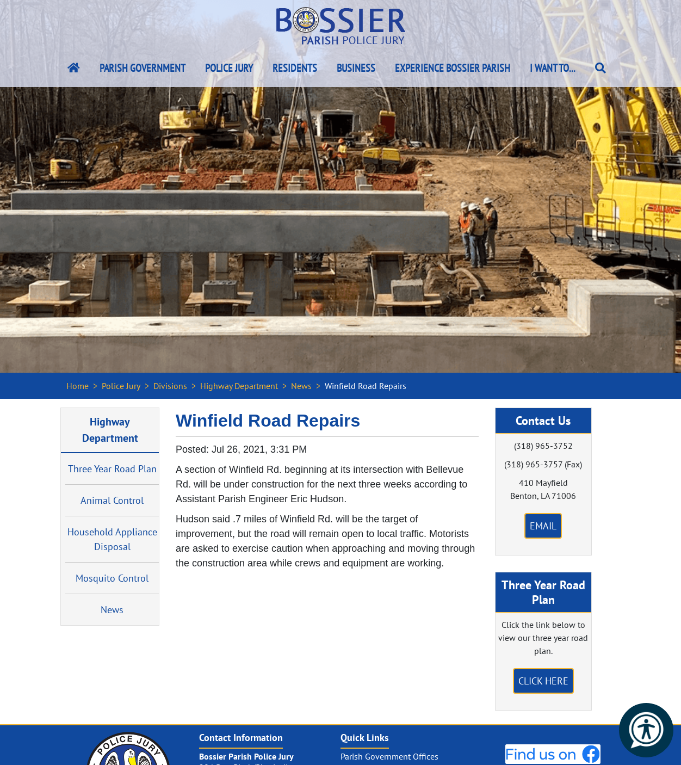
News (301, 385)
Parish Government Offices (389, 756)
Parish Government (142, 68)
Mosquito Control (112, 578)
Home (77, 385)
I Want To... (552, 68)
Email (543, 526)
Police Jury (229, 68)
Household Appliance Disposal (112, 539)
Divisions (170, 385)
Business (356, 68)
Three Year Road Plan (112, 468)
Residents (295, 68)
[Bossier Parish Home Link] (74, 68)
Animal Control (112, 500)
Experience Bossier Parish (452, 68)
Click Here (543, 681)
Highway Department (239, 385)
